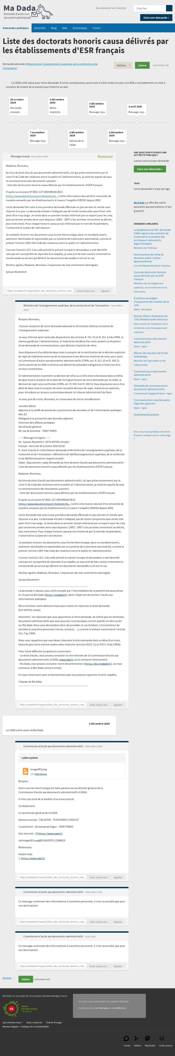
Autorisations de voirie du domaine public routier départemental (149, 258)
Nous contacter (34, 1022)
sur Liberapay (102, 1007)
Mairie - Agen (140, 346)
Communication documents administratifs (150, 340)
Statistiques (80, 28)
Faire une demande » (156, 17)
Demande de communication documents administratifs (151, 387)
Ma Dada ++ (141, 202)
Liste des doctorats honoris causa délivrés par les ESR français (150, 275)
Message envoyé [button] (20, 156)
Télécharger (41, 774)
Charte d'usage (54, 1022)
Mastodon (150, 1041)
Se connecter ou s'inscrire (111, 8)
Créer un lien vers (86, 290)
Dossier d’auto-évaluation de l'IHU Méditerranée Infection (151, 317)
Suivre (142, 65)
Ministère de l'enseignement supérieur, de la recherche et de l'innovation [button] (66, 305)
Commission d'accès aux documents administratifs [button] (53, 746)
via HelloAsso (119, 1007)
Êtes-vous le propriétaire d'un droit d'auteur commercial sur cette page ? (152, 435)
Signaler (105, 290)
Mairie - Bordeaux (143, 309)
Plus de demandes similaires (146, 414)
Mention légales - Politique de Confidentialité (26, 1026)
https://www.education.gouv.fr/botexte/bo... (32, 196)
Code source (165, 1041)
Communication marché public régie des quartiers (152, 401)
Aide (64, 28)
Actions (121, 65)
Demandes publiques (16, 28)
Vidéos (137, 1041)
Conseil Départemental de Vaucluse (152, 265)
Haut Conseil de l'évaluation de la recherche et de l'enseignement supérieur (151, 328)
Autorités (40, 28)
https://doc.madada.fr (98, 663)
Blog (54, 28)
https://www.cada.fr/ (50, 833)
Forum (96, 28)
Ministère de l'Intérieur (145, 247)
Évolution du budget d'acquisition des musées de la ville (151, 301)
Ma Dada (28, 11)
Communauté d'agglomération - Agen (153, 393)
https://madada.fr (55, 594)
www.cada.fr (66, 659)
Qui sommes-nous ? (13, 1022)
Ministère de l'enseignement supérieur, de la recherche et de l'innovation (150, 287)
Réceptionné (105, 156)
